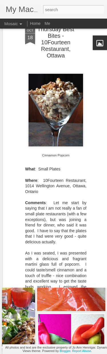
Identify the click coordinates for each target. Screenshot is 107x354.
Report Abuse (81, 351)
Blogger (65, 351)
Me (47, 23)
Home (35, 23)
